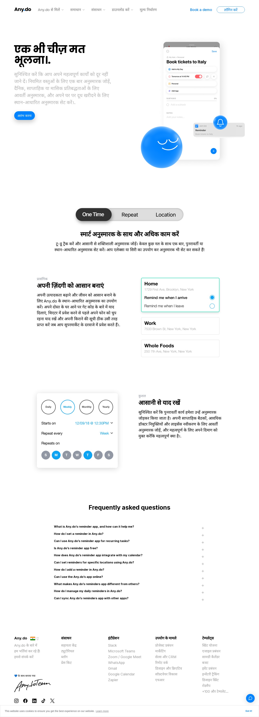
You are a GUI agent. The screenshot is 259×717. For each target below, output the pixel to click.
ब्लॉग (64, 658)
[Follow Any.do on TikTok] (43, 701)
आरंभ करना (24, 116)
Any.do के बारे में (26, 646)
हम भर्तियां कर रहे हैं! (28, 652)
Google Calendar (122, 675)
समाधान (76, 10)
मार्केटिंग (160, 652)
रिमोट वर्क (161, 664)
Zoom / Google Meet (126, 658)
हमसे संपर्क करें (24, 658)
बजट (205, 664)
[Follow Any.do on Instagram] (16, 701)
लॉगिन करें (230, 10)
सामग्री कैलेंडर (211, 658)
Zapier (113, 681)
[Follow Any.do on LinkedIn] (34, 701)
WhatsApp (117, 664)
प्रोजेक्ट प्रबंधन (164, 646)
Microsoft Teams (122, 652)
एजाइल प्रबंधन (211, 652)
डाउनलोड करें (121, 10)
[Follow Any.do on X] (52, 701)
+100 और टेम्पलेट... (216, 692)
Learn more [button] (102, 711)
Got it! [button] (249, 711)
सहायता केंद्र (69, 646)
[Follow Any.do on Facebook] (25, 701)
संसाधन (97, 10)
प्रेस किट (66, 664)
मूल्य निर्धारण (148, 10)
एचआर (160, 681)
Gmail (113, 669)
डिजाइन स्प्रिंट (211, 681)
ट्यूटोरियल (67, 652)
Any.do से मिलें (49, 10)
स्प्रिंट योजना (210, 646)
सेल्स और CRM (166, 658)
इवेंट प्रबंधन (209, 669)
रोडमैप (206, 687)
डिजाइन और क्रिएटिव (169, 669)
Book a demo (201, 10)
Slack (112, 646)
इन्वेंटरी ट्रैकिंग (211, 675)
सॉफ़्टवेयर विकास (166, 675)
